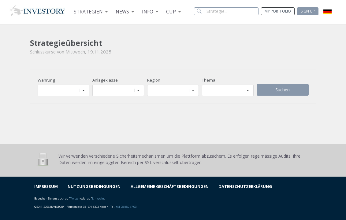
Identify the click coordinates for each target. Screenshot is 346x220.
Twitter (75, 198)
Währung (46, 80)
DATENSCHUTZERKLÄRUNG (245, 186)
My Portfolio (278, 11)
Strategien (88, 11)
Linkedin (98, 198)
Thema (208, 80)
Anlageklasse (105, 80)
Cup (171, 11)
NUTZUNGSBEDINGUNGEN (94, 186)
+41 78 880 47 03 (126, 207)
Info (147, 11)
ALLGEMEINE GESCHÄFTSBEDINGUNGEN (170, 186)
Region (153, 80)
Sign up (308, 11)
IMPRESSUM (46, 186)
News (122, 11)
